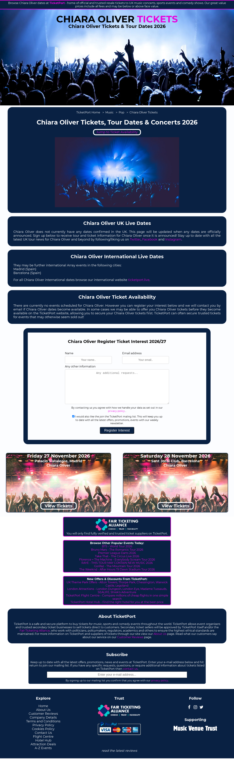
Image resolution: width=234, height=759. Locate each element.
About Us (159, 634)
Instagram (173, 239)
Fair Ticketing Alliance (35, 630)
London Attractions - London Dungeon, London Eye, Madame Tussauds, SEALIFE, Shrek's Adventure (117, 590)
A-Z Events (43, 748)
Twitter (135, 239)
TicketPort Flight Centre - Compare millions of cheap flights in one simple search (117, 597)
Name (69, 353)
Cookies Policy (43, 729)
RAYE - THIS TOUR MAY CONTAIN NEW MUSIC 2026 (117, 563)
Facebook (149, 239)
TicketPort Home (88, 112)
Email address (132, 353)
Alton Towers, (108, 582)
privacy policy (116, 411)
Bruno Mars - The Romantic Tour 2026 (117, 549)
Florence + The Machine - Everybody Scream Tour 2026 (117, 559)
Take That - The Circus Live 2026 (117, 556)
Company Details (43, 717)
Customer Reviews (130, 637)
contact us (130, 668)
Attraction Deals (43, 744)
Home (43, 706)
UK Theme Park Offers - (82, 582)
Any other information (80, 366)
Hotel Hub (43, 740)
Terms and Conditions (43, 721)
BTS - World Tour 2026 (117, 546)
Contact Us (43, 733)
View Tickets (58, 505)
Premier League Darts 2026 (117, 553)
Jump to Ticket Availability (117, 132)
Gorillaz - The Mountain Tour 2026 (117, 566)
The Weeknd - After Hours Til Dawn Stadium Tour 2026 (117, 569)
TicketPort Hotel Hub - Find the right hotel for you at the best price (117, 602)
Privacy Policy (43, 725)
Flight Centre (43, 737)
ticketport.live (138, 280)
